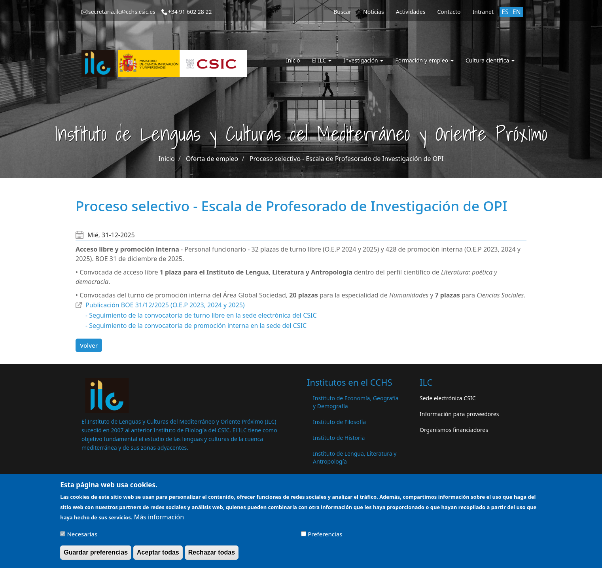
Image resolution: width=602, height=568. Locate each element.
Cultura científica (490, 60)
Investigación (363, 60)
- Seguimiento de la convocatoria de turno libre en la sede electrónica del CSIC (201, 315)
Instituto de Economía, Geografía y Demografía (356, 402)
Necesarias (82, 537)
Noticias (373, 11)
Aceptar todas (158, 555)
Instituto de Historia (339, 437)
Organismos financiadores (454, 430)
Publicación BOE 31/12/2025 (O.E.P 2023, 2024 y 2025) (165, 305)
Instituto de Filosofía (339, 422)
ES (505, 12)
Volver (89, 345)
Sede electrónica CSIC (447, 398)
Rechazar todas (211, 555)
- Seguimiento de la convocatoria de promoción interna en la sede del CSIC (196, 325)
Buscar (342, 11)
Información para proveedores (459, 414)
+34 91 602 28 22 (190, 11)
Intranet (483, 11)
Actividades (411, 11)
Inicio (293, 60)
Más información (159, 520)
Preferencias (325, 537)
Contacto (448, 11)
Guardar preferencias (96, 555)
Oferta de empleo (212, 158)
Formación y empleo (424, 60)
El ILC (321, 60)
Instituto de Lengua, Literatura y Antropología (354, 457)
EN (517, 12)
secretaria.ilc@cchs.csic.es (121, 11)
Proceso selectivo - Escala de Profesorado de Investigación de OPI (347, 158)
